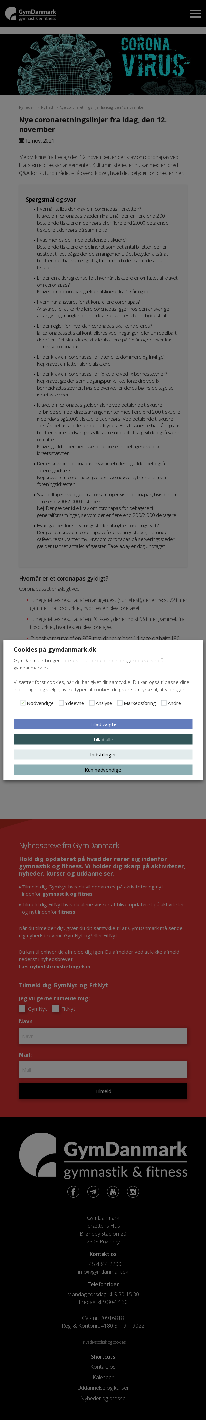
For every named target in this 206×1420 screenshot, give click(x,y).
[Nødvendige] (22, 703)
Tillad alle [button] (103, 739)
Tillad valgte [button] (103, 724)
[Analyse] (91, 703)
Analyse (104, 703)
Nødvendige (40, 703)
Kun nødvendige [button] (103, 769)
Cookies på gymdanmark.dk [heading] (55, 649)
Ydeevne (74, 703)
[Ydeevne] (61, 703)
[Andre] (163, 703)
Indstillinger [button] (103, 754)
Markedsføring (140, 703)
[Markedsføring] (119, 703)
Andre (174, 703)
